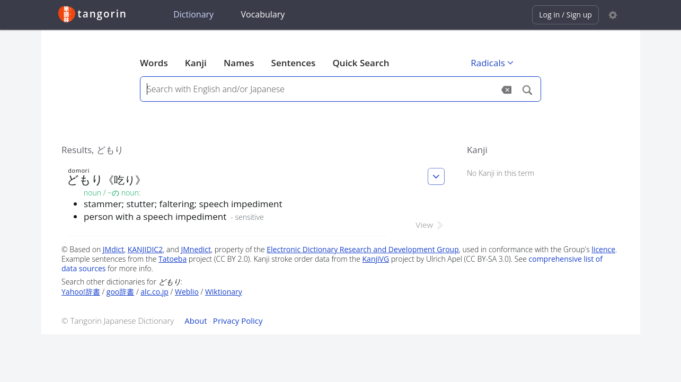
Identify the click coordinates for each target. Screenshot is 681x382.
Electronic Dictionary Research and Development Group (363, 249)
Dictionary (193, 14)
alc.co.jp (154, 292)
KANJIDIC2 (145, 249)
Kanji (196, 63)
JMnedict (196, 249)
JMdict (113, 249)
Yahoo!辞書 (80, 292)
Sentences (293, 63)
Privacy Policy (238, 320)
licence (603, 249)
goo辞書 (120, 292)
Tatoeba (172, 259)
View (430, 224)
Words (154, 63)
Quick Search (360, 63)
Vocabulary (263, 14)
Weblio (187, 292)
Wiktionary (223, 292)
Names (239, 63)
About (195, 320)
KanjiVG (376, 259)
